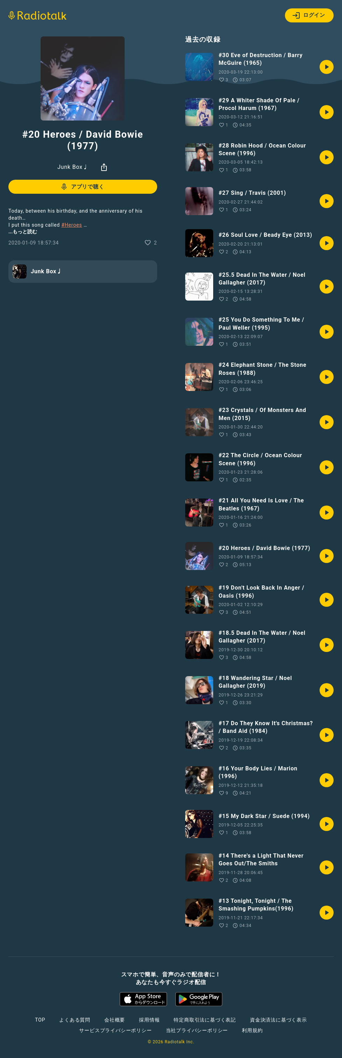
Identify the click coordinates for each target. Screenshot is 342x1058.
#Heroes (71, 225)
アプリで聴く (82, 187)
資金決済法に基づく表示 (278, 1020)
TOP (40, 1020)
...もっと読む (22, 231)
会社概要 (114, 1020)
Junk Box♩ (73, 167)
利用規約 (252, 1030)
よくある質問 (74, 1020)
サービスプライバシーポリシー (115, 1030)
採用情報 (149, 1020)
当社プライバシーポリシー (197, 1030)
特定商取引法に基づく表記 (205, 1020)
